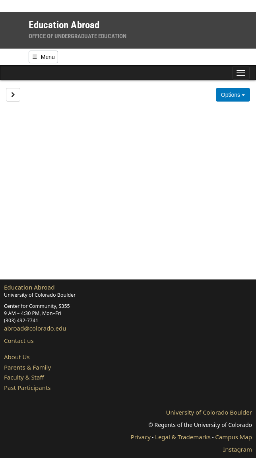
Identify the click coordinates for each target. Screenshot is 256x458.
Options (233, 95)
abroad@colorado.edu (35, 328)
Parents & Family (27, 367)
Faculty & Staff (24, 377)
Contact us (19, 340)
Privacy (141, 437)
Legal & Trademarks (183, 437)
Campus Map (233, 437)
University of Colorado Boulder (209, 412)
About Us (17, 357)
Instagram (237, 449)
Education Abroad (29, 287)
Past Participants (27, 387)
